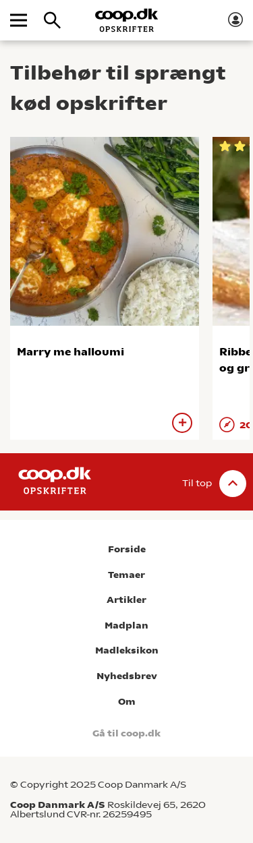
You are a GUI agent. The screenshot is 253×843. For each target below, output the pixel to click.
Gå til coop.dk (126, 733)
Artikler (126, 600)
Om (127, 701)
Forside (127, 549)
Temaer (126, 575)
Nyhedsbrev (126, 676)
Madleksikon (127, 650)
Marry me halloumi (70, 351)
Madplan (126, 625)
